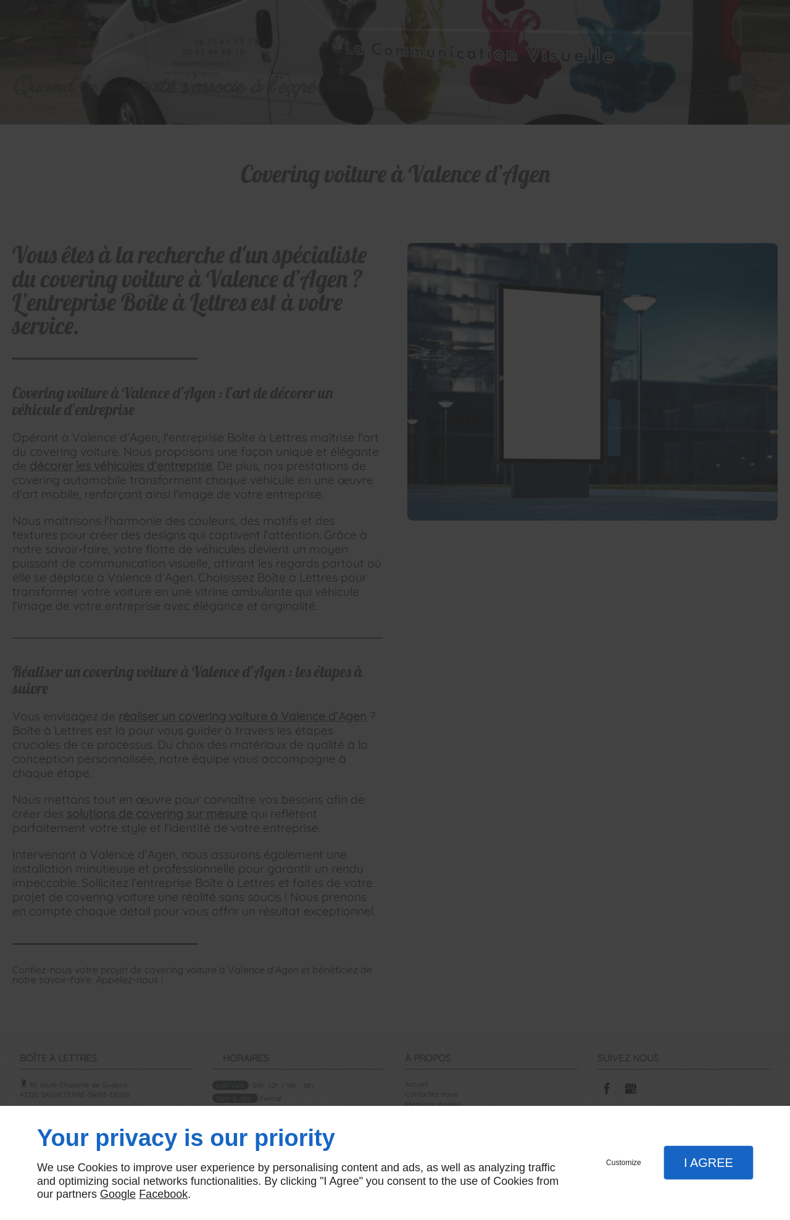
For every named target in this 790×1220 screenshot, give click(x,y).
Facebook (163, 1194)
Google (118, 1194)
